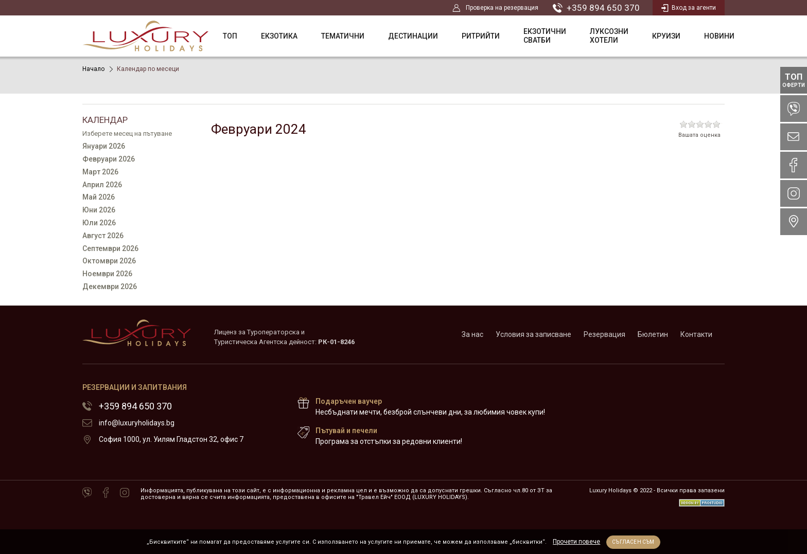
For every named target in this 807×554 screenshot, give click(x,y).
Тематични (342, 36)
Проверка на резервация (495, 8)
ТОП (230, 36)
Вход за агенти (688, 8)
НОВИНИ (719, 36)
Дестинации (413, 36)
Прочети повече (576, 541)
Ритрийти (481, 36)
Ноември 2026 (107, 274)
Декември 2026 (109, 286)
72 (644, 417)
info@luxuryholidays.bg (136, 423)
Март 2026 (100, 172)
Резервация (604, 334)
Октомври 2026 (109, 261)
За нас (472, 334)
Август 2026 (103, 235)
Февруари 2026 (108, 159)
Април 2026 (102, 185)
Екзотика (279, 36)
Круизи (666, 36)
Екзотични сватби (544, 35)
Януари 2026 (103, 146)
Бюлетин (653, 334)
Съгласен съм (633, 542)
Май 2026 (98, 197)
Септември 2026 (110, 248)
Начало (93, 69)
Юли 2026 (99, 223)
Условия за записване (533, 334)
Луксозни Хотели (609, 35)
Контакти (696, 334)
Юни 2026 (98, 210)
